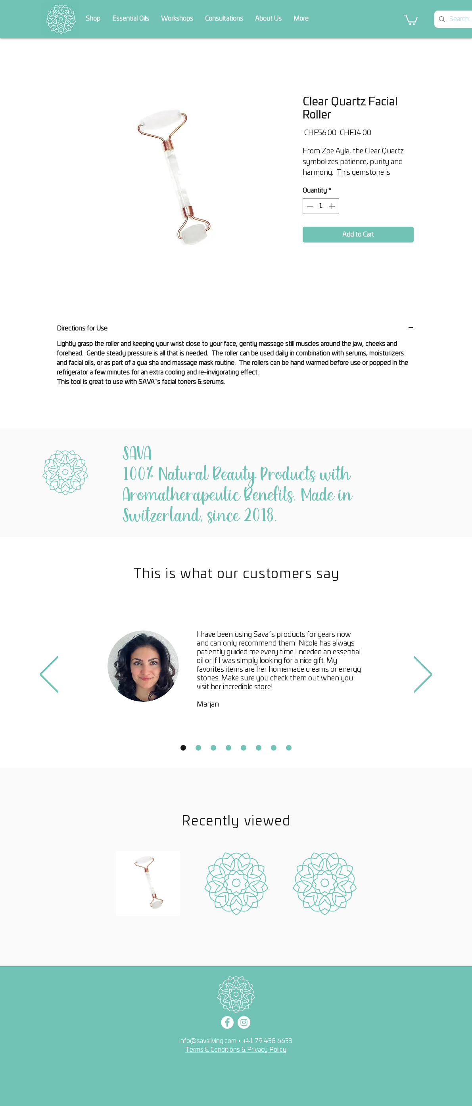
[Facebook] (227, 1022)
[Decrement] (309, 206)
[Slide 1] (183, 748)
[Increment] (332, 206)
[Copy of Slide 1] (198, 748)
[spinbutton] (321, 206)
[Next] (423, 675)
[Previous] (49, 675)
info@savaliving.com (207, 1041)
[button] (411, 19)
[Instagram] (244, 1022)
